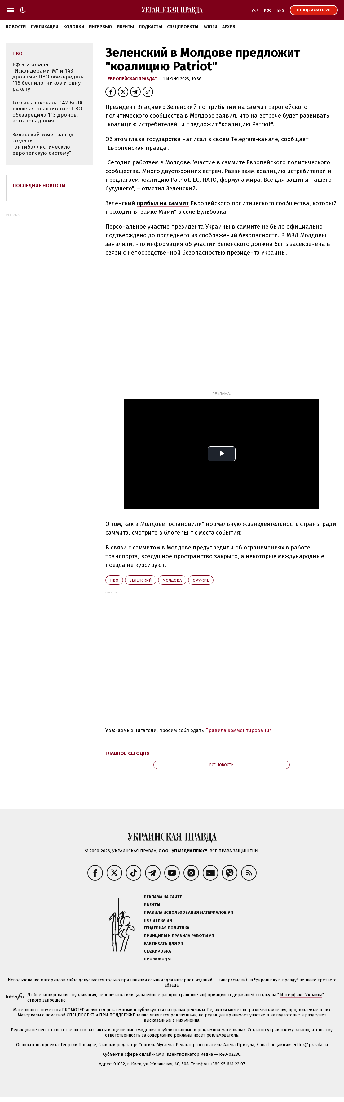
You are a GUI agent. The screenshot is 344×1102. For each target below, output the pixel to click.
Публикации (44, 26)
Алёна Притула (238, 1044)
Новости (16, 26)
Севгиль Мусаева (156, 1044)
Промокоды (157, 959)
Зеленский (141, 580)
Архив (228, 26)
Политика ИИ (158, 920)
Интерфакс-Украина (301, 995)
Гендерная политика (166, 928)
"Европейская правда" (131, 79)
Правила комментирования (238, 730)
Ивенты (125, 26)
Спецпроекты (182, 26)
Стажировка (157, 951)
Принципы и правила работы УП (179, 935)
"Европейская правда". (137, 147)
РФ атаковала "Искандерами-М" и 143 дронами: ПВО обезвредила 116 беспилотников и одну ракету (48, 76)
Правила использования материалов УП (188, 912)
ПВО (114, 580)
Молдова (172, 580)
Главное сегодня (127, 753)
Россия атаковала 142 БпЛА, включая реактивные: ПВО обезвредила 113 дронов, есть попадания (48, 112)
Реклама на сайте (163, 897)
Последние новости (39, 186)
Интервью (100, 26)
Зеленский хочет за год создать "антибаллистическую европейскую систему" (42, 143)
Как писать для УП (163, 943)
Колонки (73, 26)
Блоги (210, 26)
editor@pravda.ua (310, 1044)
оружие (201, 580)
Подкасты (150, 26)
